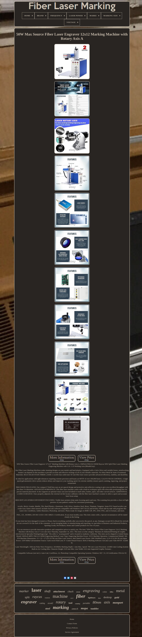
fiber (80, 596)
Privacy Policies (72, 628)
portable (86, 603)
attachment (59, 591)
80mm (97, 602)
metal (120, 591)
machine (60, 596)
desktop (107, 597)
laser (37, 590)
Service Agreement (72, 632)
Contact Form (72, 623)
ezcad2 (50, 603)
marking (61, 607)
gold (116, 597)
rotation (47, 598)
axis (107, 602)
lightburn (91, 598)
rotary (61, 602)
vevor (78, 592)
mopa (84, 608)
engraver (29, 601)
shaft (47, 591)
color (105, 592)
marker (24, 591)
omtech (75, 609)
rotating (77, 603)
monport (118, 602)
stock (71, 598)
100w (111, 592)
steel (47, 608)
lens (99, 598)
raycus (37, 597)
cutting (42, 603)
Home (72, 619)
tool (70, 603)
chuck (70, 591)
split (27, 597)
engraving (91, 590)
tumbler (95, 608)
